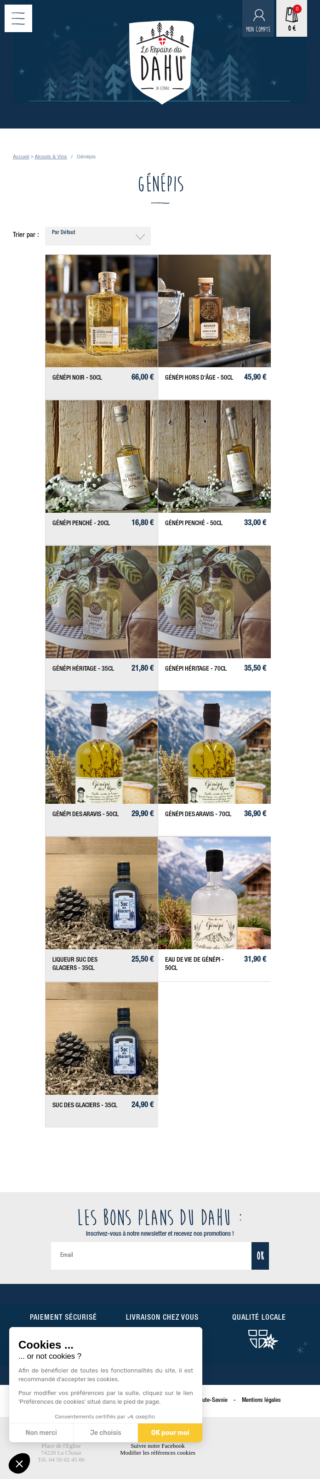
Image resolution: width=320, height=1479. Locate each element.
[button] (19, 1463)
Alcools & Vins (50, 156)
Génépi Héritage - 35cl (83, 669)
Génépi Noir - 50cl (77, 378)
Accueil (21, 156)
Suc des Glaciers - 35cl (84, 1106)
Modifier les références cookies (157, 1452)
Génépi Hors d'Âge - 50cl (199, 378)
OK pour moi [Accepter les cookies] (169, 1433)
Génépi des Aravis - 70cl (198, 815)
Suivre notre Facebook (158, 1445)
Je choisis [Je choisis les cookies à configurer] (104, 1433)
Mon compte (258, 29)
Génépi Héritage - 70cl (196, 669)
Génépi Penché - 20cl (81, 524)
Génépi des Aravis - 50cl (85, 815)
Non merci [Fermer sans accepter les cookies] (40, 1433)
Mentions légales (261, 1401)
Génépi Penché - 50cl (194, 524)
